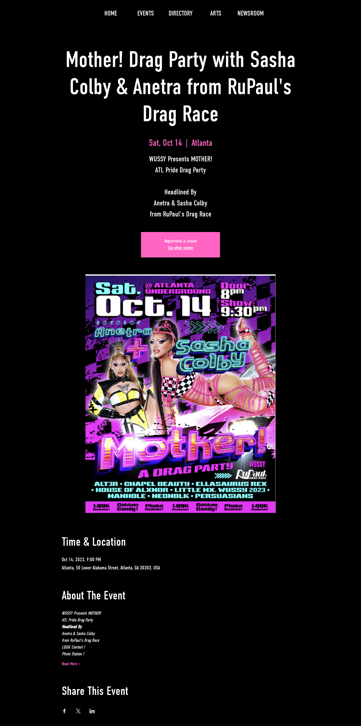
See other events (180, 248)
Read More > (71, 664)
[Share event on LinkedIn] (92, 711)
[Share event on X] (78, 711)
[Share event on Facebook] (64, 711)
